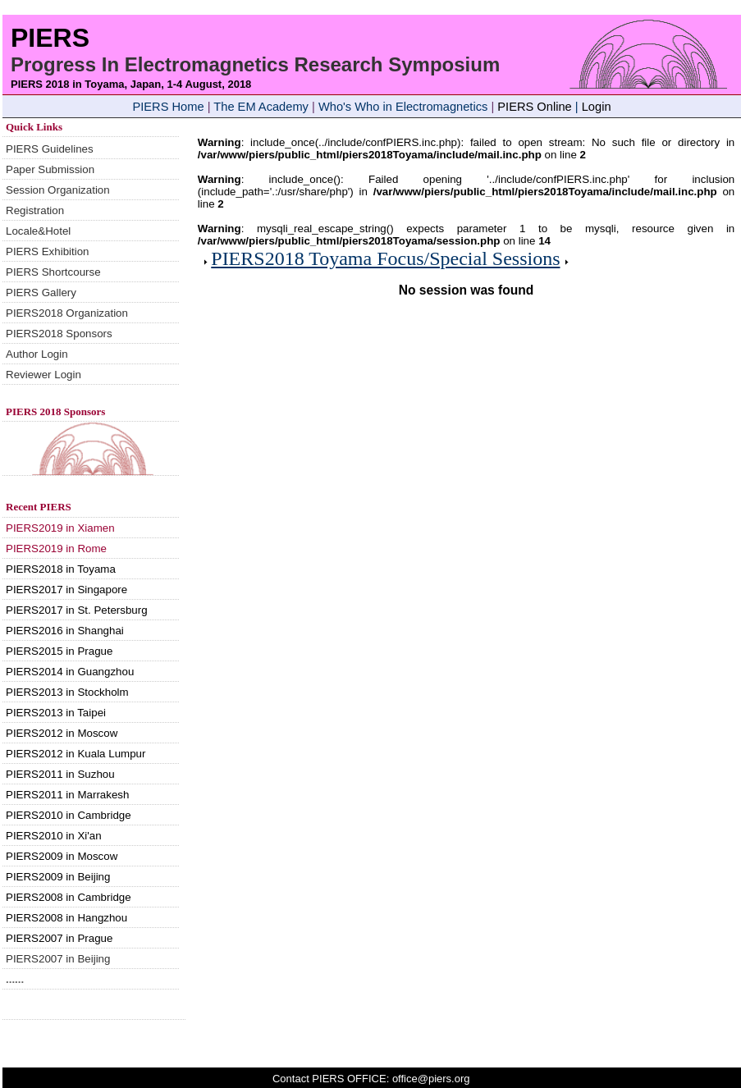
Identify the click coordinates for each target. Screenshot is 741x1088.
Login (596, 106)
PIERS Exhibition (47, 251)
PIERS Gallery (41, 292)
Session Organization (58, 190)
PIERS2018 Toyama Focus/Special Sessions (385, 258)
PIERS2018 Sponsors (59, 333)
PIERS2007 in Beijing (58, 959)
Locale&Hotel (38, 231)
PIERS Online (534, 106)
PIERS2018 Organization (67, 313)
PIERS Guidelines (50, 149)
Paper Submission (50, 169)
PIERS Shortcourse (53, 272)
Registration (35, 210)
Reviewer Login (43, 374)
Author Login (37, 354)
